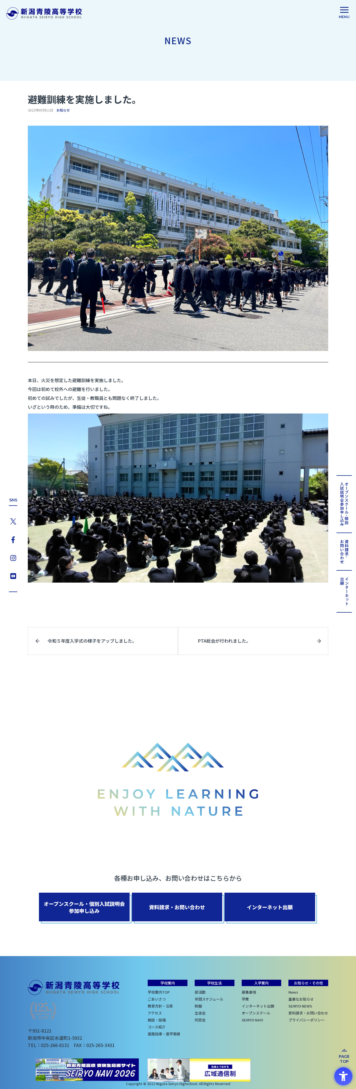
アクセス (155, 1012)
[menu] (344, 13)
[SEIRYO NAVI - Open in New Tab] (88, 1070)
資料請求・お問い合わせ (308, 1012)
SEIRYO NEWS (300, 1005)
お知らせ (63, 110)
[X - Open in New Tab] (13, 519)
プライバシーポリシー (306, 1019)
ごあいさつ (157, 998)
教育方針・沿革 (160, 1005)
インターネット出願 (258, 1005)
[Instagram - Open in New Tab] (13, 557)
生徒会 (200, 1012)
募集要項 (249, 991)
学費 (245, 998)
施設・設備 (157, 1019)
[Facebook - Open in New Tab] (13, 538)
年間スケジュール (209, 998)
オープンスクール (256, 1012)
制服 (198, 1005)
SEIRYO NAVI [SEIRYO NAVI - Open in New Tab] (252, 1019)
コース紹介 (156, 1026)
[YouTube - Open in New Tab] (13, 576)
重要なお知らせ (301, 998)
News (293, 991)
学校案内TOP (159, 991)
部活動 (200, 991)
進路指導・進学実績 (164, 1033)
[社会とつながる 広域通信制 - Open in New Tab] (199, 1070)
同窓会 (200, 1019)
